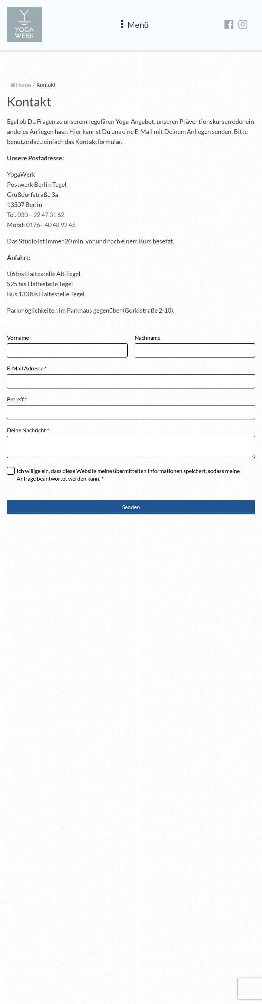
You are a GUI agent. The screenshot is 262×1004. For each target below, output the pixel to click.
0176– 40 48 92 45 (51, 224)
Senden (131, 507)
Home (20, 85)
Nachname (147, 337)
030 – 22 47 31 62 (40, 214)
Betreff (17, 399)
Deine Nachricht (28, 430)
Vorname (18, 337)
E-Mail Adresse (27, 368)
